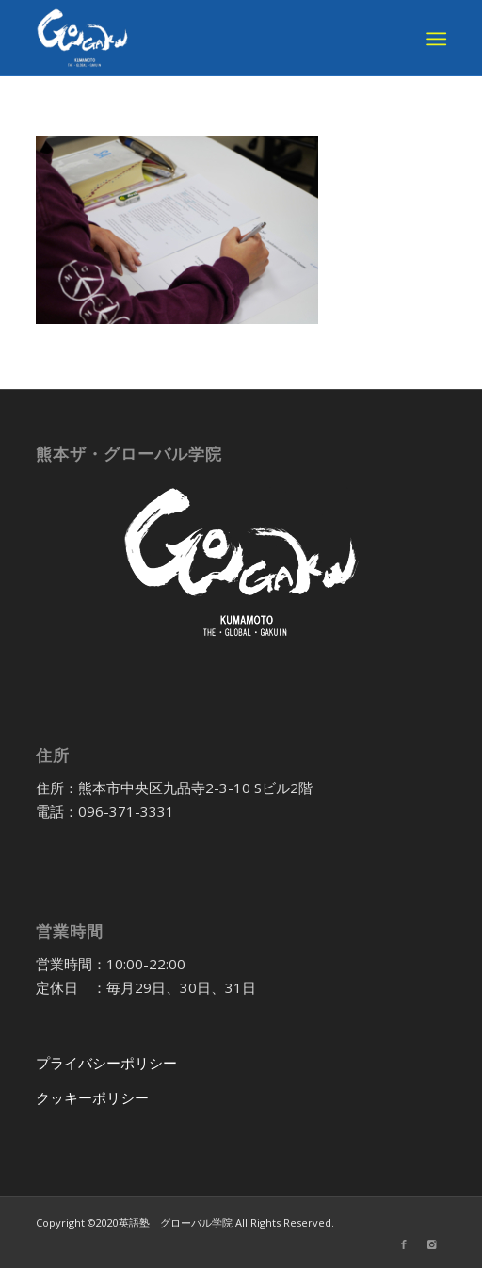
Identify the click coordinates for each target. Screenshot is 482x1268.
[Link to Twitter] (376, 1244)
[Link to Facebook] (404, 1244)
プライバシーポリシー (106, 1062)
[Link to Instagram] (432, 1244)
